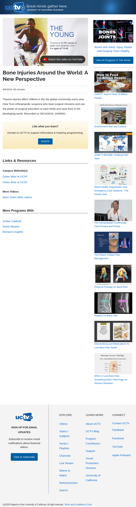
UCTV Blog (92, 431)
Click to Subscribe (24, 456)
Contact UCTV (120, 423)
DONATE (45, 141)
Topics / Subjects (64, 434)
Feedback (118, 429)
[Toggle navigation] (126, 7)
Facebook (118, 438)
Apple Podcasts (121, 455)
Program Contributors (93, 441)
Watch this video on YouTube (63, 60)
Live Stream (66, 463)
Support (90, 450)
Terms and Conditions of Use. (78, 504)
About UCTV (93, 423)
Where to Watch (64, 473)
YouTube (117, 446)
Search (63, 490)
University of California (93, 478)
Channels (64, 455)
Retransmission (68, 482)
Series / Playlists (64, 446)
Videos (63, 423)
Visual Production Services (92, 463)
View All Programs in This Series (113, 60)
